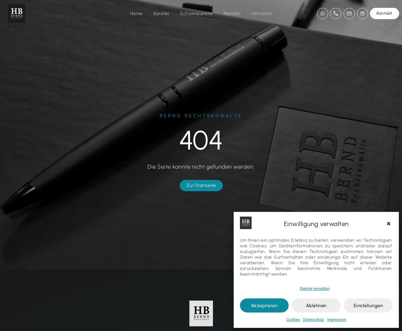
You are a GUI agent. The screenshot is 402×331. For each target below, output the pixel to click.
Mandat (232, 13)
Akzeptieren (264, 305)
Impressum (336, 320)
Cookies (293, 320)
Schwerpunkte (196, 13)
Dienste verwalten (315, 288)
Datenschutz (313, 320)
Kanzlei (161, 13)
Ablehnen (316, 305)
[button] (389, 224)
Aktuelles (262, 13)
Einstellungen (368, 305)
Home (136, 13)
